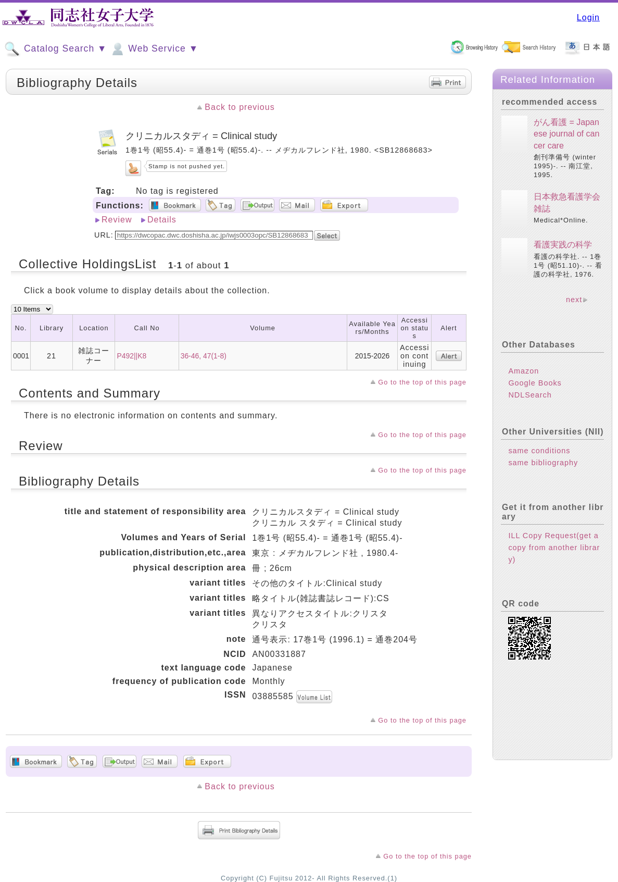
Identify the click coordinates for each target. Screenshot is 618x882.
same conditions (539, 450)
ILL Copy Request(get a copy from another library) (554, 547)
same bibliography (543, 462)
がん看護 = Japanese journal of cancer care (566, 134)
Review (117, 219)
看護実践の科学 (563, 244)
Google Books (534, 383)
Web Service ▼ (153, 49)
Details (161, 219)
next (574, 299)
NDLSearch (529, 395)
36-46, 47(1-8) (203, 356)
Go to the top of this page (422, 382)
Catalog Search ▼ (55, 49)
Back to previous (239, 107)
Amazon (523, 371)
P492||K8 (131, 356)
